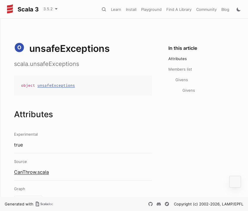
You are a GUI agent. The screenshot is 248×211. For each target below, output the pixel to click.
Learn (116, 9)
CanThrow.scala (31, 172)
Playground (151, 9)
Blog (225, 9)
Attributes (177, 58)
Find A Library (178, 9)
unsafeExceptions (56, 85)
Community (206, 9)
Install (131, 9)
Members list (180, 69)
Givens (181, 79)
